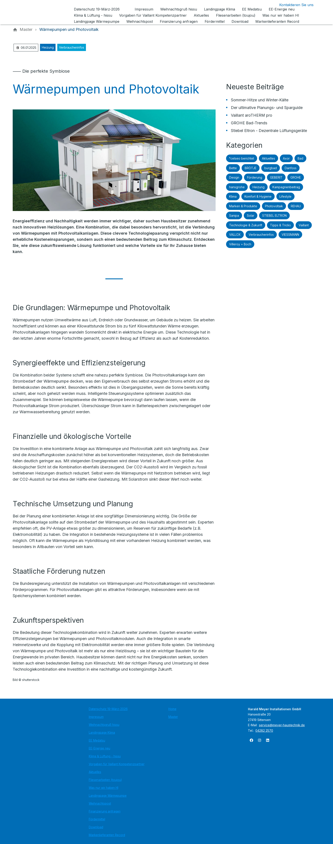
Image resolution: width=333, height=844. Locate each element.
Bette (233, 168)
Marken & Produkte (243, 206)
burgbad (270, 168)
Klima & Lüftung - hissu (105, 756)
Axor (286, 158)
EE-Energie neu (99, 748)
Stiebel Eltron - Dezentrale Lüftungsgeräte (269, 130)
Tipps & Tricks (280, 225)
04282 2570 (264, 730)
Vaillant (304, 225)
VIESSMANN (290, 234)
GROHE (295, 177)
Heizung (48, 47)
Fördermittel (97, 819)
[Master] (26, 29)
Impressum (96, 717)
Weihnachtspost (100, 803)
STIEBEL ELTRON (274, 215)
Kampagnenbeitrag (286, 187)
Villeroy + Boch (240, 244)
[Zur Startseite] (42, 12)
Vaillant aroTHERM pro (251, 115)
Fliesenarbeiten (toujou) (105, 780)
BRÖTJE (250, 168)
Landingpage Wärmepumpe (108, 795)
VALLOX (235, 234)
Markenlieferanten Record (107, 835)
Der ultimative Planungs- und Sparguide (267, 107)
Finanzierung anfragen (104, 811)
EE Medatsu (97, 740)
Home (172, 709)
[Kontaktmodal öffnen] (292, 5)
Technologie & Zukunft (245, 225)
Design (234, 177)
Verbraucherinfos (71, 47)
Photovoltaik (274, 206)
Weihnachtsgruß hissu (104, 724)
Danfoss (290, 168)
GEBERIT (276, 177)
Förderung (254, 177)
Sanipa (234, 215)
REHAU (296, 206)
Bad (300, 158)
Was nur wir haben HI (103, 787)
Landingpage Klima (102, 732)
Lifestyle (285, 196)
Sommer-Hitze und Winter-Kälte (259, 100)
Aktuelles (268, 158)
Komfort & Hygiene (258, 196)
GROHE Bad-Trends (249, 123)
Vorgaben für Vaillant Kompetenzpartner (117, 764)
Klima (233, 196)
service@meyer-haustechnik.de (282, 725)
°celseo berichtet (241, 158)
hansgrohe (237, 187)
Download (96, 827)
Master (173, 717)
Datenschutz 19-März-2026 (108, 709)
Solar (250, 215)
